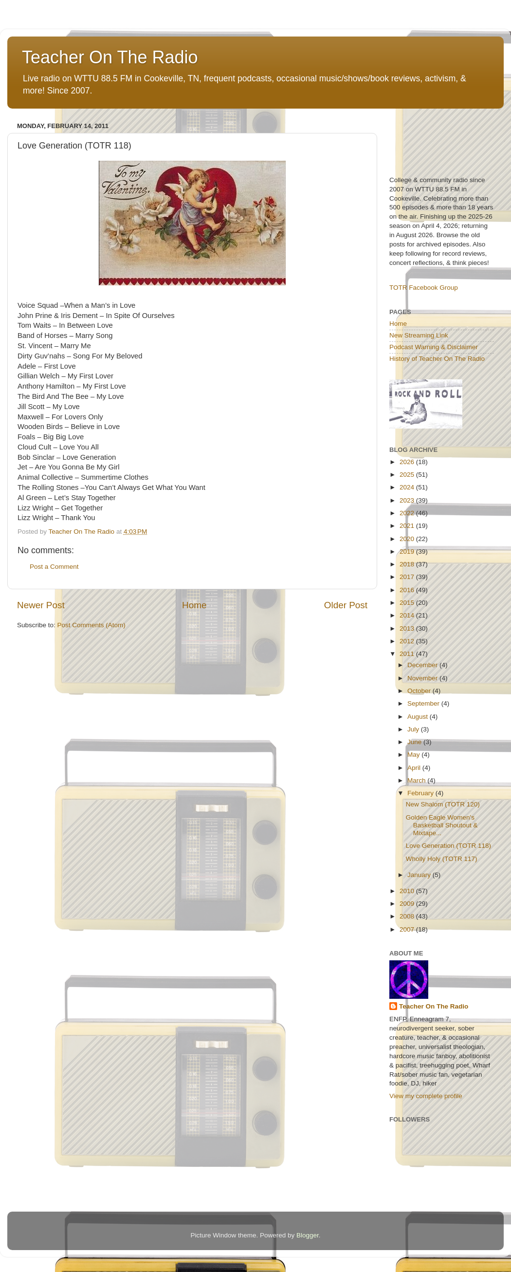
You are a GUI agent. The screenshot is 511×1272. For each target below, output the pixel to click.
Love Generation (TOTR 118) (448, 845)
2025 (408, 474)
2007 (408, 929)
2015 (408, 602)
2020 (408, 538)
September (424, 703)
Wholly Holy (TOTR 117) (441, 858)
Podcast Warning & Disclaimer (433, 347)
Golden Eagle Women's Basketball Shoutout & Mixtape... (442, 825)
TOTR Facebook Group (423, 287)
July (414, 729)
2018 (408, 564)
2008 (408, 916)
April (414, 767)
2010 (408, 891)
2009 (408, 903)
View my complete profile (425, 1096)
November (423, 678)
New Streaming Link (418, 335)
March (417, 780)
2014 (408, 615)
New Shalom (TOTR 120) (443, 804)
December (423, 665)
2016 (408, 590)
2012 (408, 641)
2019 (408, 551)
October (420, 690)
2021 (408, 525)
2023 (408, 500)
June (415, 742)
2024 (408, 487)
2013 (408, 628)
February (421, 793)
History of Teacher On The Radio (437, 358)
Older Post (345, 605)
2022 (408, 513)
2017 (408, 576)
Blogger (307, 1235)
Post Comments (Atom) (91, 625)
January (420, 875)
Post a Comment (54, 566)
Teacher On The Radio (110, 57)
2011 (408, 653)
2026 (408, 462)
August (418, 716)
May (414, 754)
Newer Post (41, 605)
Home (194, 605)
